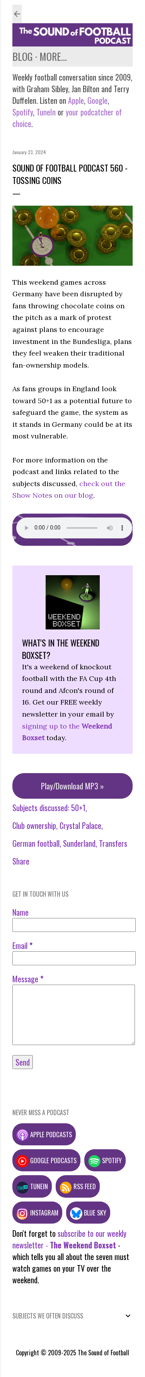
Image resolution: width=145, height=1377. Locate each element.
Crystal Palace (80, 825)
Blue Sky (88, 1212)
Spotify (22, 112)
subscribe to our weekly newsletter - (69, 1239)
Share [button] (20, 861)
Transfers (113, 843)
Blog (22, 56)
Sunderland (79, 843)
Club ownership (34, 825)
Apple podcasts (44, 1134)
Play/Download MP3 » (72, 786)
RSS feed (78, 1186)
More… (53, 56)
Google (96, 100)
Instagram (37, 1212)
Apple (76, 100)
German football (36, 843)
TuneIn (46, 112)
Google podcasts (46, 1160)
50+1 (78, 807)
